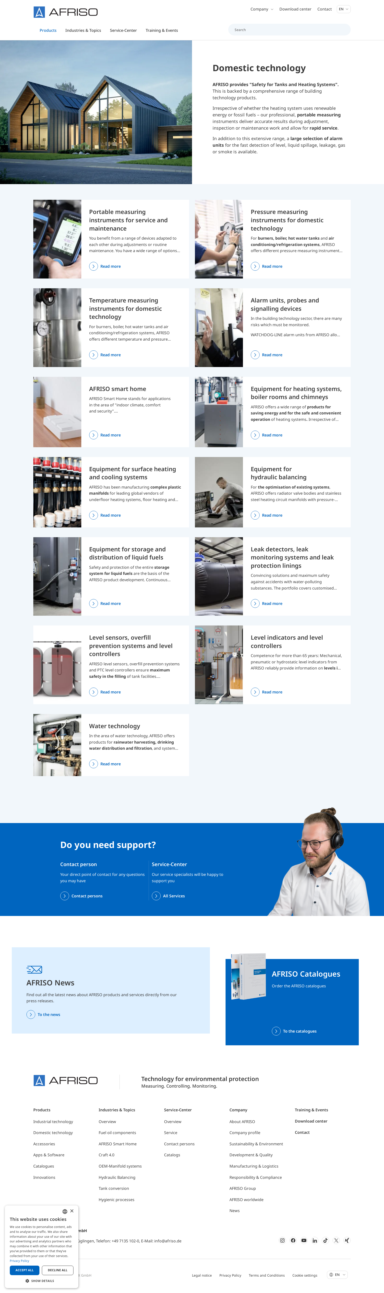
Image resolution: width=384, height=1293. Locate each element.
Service (170, 1135)
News (234, 1213)
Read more (110, 269)
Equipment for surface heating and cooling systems (132, 475)
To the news (49, 1017)
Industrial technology (53, 1124)
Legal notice (202, 1278)
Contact (324, 9)
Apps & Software (48, 1157)
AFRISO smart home (117, 391)
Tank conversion (114, 1191)
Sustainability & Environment (256, 1146)
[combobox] (64, 1211)
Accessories (44, 1146)
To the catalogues (300, 1033)
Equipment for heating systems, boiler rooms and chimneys (296, 395)
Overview (107, 1124)
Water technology (114, 728)
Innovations (44, 1179)
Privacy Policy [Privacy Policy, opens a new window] (19, 1261)
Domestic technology (53, 1135)
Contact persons (87, 898)
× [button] (71, 1211)
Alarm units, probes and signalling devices (285, 307)
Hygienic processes (116, 1202)
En (343, 9)
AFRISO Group (242, 1191)
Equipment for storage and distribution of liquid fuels (127, 555)
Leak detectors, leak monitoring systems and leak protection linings (292, 559)
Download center (295, 9)
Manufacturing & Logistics (253, 1168)
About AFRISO (242, 1124)
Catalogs (172, 1157)
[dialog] (41, 1246)
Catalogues (43, 1168)
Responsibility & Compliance (255, 1179)
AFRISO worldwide (246, 1202)
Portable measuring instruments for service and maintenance (128, 222)
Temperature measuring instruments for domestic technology (125, 311)
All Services (174, 898)
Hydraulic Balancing (117, 1179)
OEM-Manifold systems (120, 1168)
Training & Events (311, 1112)
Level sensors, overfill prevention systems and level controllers (131, 648)
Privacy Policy (230, 1278)
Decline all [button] (58, 1270)
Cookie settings (304, 1278)
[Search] (286, 30)
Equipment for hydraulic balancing (279, 475)
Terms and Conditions (267, 1278)
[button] (41, 1280)
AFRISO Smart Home (118, 1146)
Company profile (244, 1135)
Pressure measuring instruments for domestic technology (287, 222)
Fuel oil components (117, 1135)
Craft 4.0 (106, 1157)
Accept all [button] (25, 1270)
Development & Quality (251, 1157)
